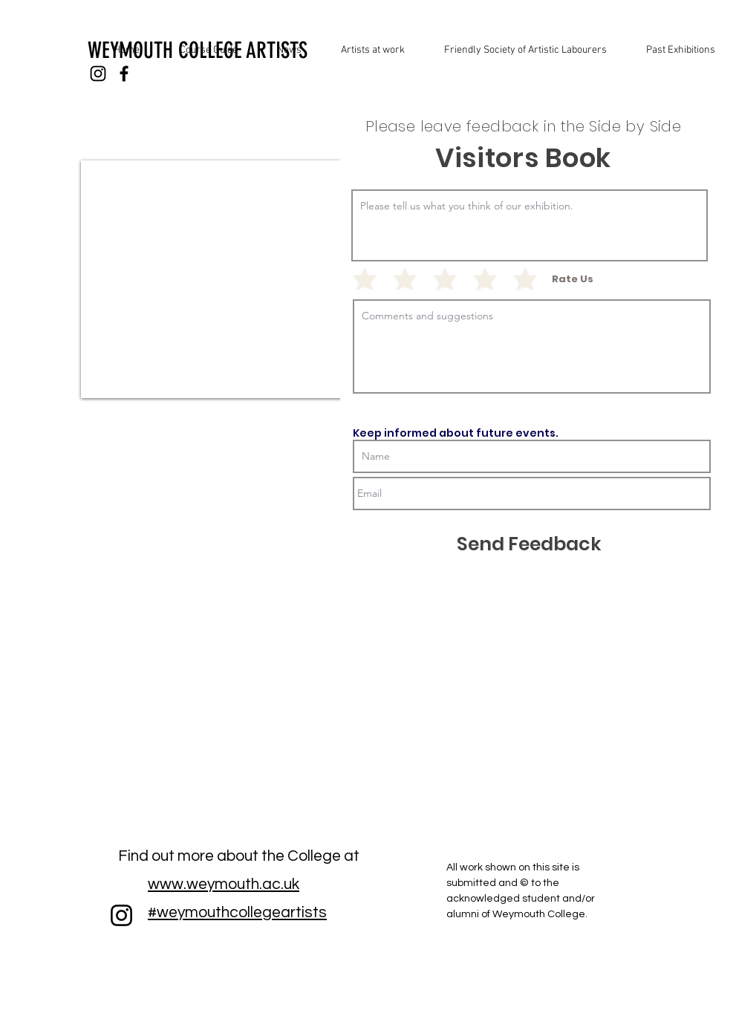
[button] (672, 50)
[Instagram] (121, 915)
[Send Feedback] (529, 544)
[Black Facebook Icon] (124, 73)
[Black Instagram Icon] (98, 73)
